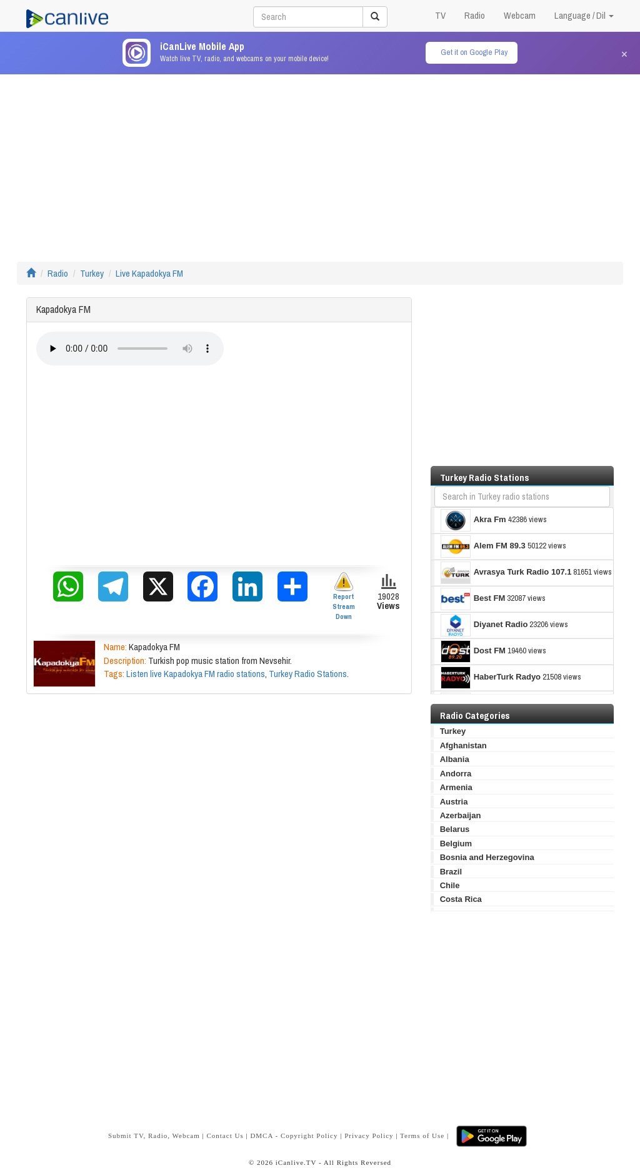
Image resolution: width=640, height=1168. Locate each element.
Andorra (456, 773)
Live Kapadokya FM (149, 273)
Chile (450, 885)
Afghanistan (463, 745)
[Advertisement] (320, 161)
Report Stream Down (343, 596)
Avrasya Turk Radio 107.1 (506, 573)
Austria (454, 801)
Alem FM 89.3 (483, 546)
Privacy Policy (368, 1135)
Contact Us (224, 1135)
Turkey (92, 273)
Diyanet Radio (484, 625)
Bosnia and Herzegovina (487, 857)
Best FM (473, 599)
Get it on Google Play (474, 52)
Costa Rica (461, 899)
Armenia (456, 787)
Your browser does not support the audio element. (130, 348)
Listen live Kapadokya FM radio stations (195, 673)
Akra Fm (473, 520)
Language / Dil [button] (584, 15)
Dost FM (473, 651)
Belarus (455, 829)
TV (440, 15)
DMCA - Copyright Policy (294, 1135)
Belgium (456, 843)
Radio (474, 15)
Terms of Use (422, 1135)
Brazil (451, 871)
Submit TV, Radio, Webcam (154, 1135)
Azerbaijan (460, 815)
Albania (454, 759)
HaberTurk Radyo (491, 677)
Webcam (520, 15)
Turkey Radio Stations (308, 673)
